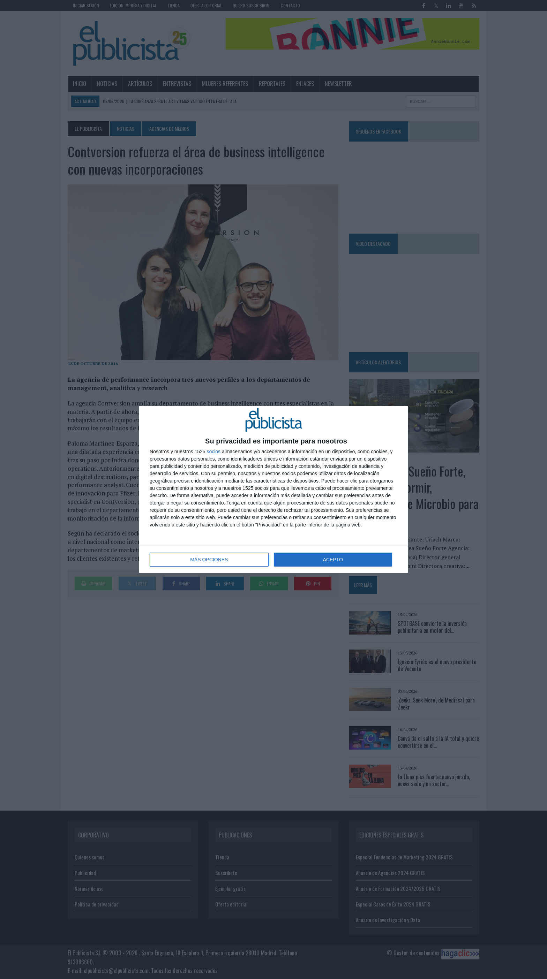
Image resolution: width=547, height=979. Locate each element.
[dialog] (273, 489)
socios (213, 451)
